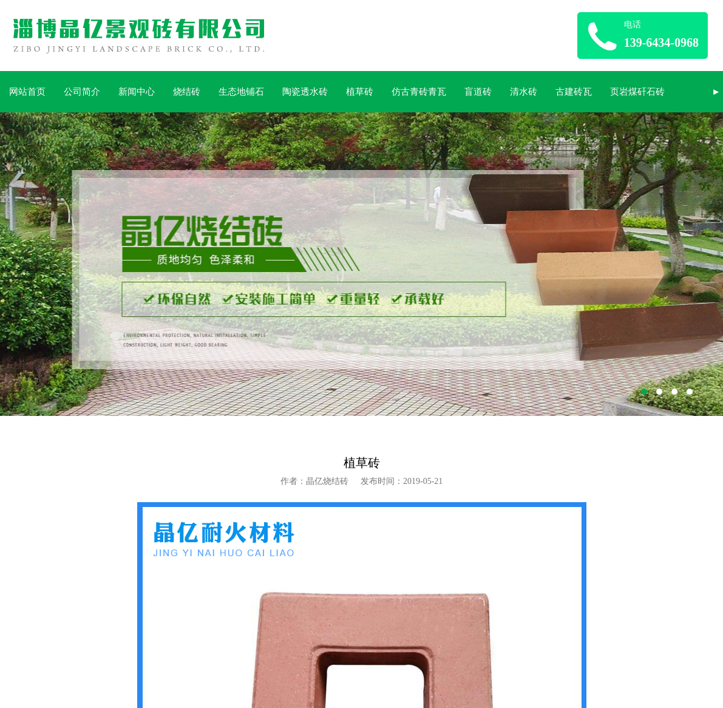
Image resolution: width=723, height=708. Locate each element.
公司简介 (82, 92)
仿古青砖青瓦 (419, 92)
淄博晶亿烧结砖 (361, 264)
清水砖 (523, 92)
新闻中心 (136, 92)
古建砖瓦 (573, 92)
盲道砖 (478, 92)
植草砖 (359, 92)
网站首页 (27, 92)
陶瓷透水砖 (305, 92)
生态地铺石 (241, 92)
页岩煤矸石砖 (637, 92)
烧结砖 (186, 92)
